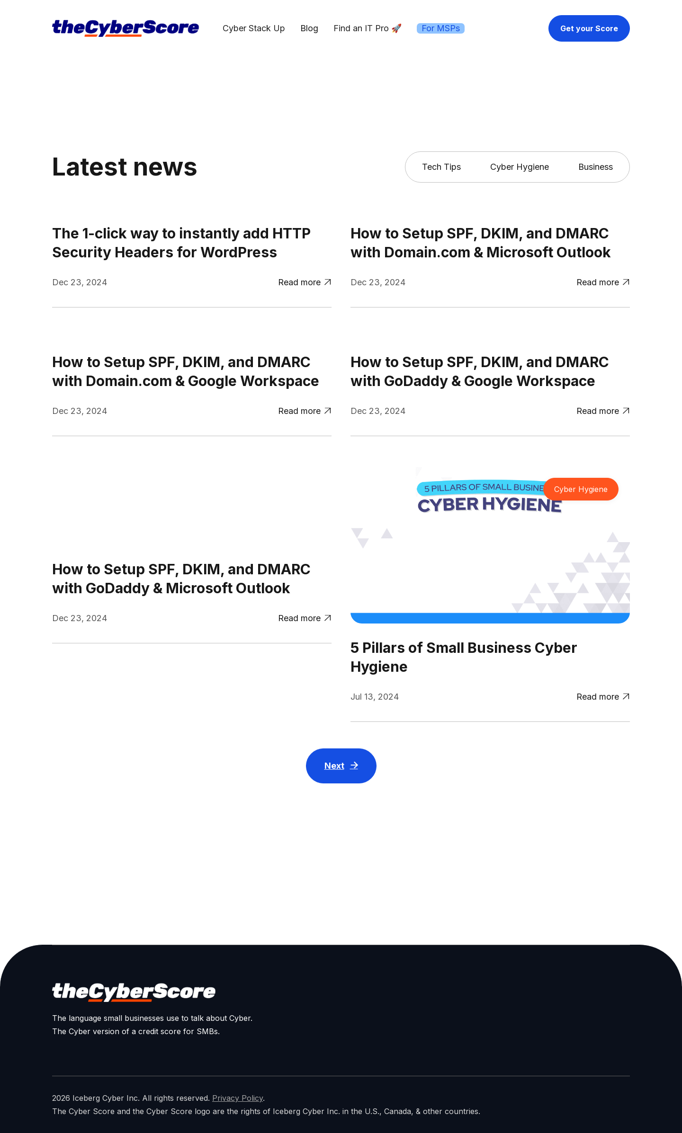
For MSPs (441, 28)
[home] (125, 28)
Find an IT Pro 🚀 (367, 28)
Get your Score (589, 28)
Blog (309, 28)
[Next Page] (341, 769)
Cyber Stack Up (254, 28)
